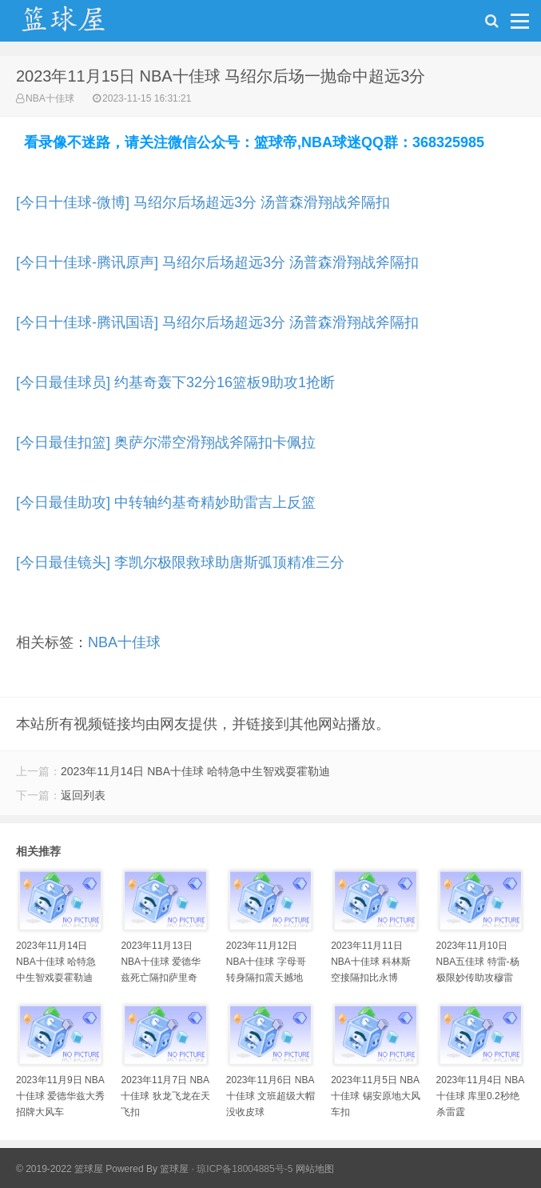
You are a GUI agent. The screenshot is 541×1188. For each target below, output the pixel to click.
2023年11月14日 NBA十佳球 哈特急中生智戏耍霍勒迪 (195, 771)
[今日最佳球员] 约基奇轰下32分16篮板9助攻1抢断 (175, 382)
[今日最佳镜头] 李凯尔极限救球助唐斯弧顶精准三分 (180, 562)
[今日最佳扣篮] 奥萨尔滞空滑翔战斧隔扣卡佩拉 (166, 442)
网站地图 (315, 1168)
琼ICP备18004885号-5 (244, 1168)
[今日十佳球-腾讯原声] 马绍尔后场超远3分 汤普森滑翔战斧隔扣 (217, 262)
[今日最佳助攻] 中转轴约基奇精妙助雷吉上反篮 (166, 502)
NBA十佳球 (50, 98)
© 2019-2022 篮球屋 (59, 1168)
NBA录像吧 (80, 25)
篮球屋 (174, 1168)
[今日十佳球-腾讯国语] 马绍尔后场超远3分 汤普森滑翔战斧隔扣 (217, 322)
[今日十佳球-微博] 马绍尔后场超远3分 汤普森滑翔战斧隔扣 (203, 202)
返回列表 (83, 795)
